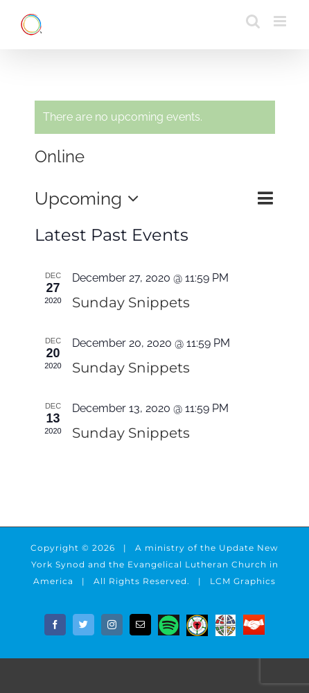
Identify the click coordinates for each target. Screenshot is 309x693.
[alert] (155, 117)
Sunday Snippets (131, 302)
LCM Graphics (243, 581)
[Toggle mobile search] (253, 21)
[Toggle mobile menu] (281, 21)
